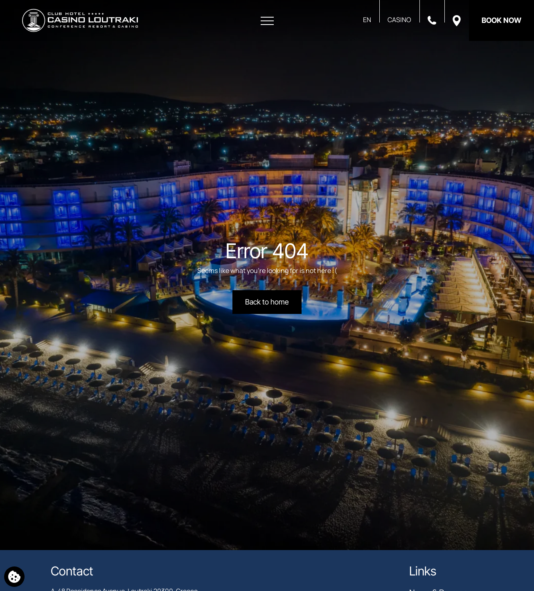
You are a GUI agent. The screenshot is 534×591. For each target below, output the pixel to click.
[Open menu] (267, 21)
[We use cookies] (14, 576)
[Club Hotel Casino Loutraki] (80, 20)
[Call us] (432, 19)
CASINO (399, 19)
